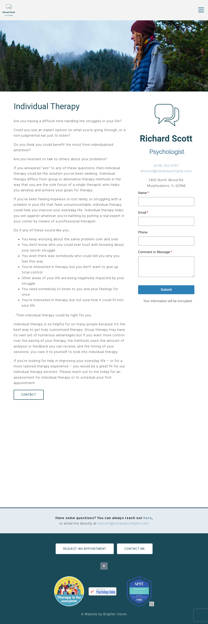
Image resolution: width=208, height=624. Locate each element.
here (147, 518)
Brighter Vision (115, 614)
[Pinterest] (104, 566)
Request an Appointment (84, 549)
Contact (28, 394)
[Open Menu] (201, 10)
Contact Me (135, 549)
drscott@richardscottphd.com (166, 171)
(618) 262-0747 (166, 165)
